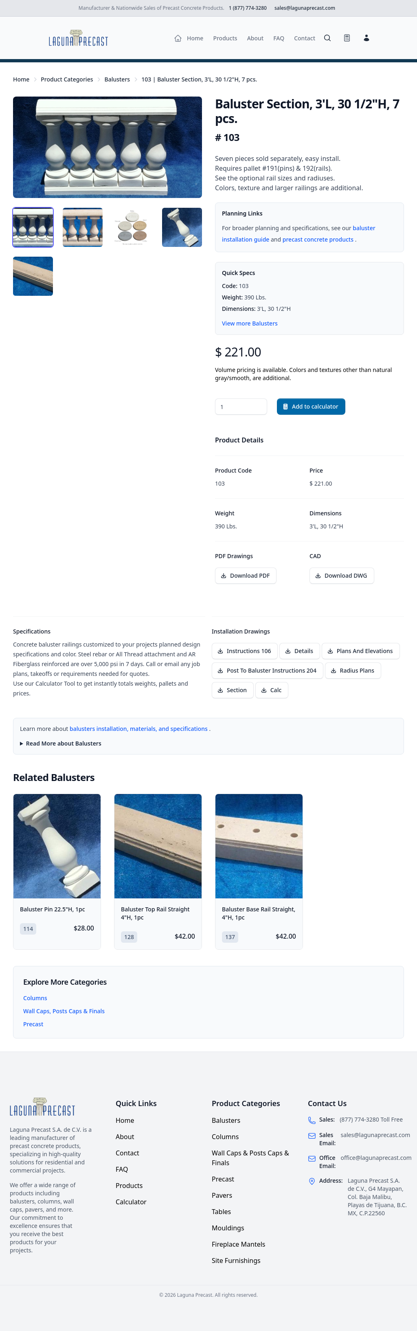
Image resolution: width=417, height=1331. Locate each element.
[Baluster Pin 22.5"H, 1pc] (57, 846)
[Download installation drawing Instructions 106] (245, 651)
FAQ (122, 1169)
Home (21, 79)
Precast (33, 1024)
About (125, 1136)
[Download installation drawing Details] (299, 651)
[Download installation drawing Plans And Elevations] (361, 651)
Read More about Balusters (63, 743)
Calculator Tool (56, 683)
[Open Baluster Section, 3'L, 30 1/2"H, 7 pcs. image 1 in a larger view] (107, 147)
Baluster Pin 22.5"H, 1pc (52, 909)
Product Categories (67, 79)
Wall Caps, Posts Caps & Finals (64, 1011)
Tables (221, 1211)
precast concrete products (319, 239)
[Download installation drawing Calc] (272, 690)
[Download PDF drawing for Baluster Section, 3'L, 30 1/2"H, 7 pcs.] (246, 576)
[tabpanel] (107, 147)
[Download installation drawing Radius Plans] (353, 670)
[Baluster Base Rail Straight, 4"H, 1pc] (259, 846)
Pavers (222, 1195)
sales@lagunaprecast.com (375, 1135)
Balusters (117, 79)
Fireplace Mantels (239, 1244)
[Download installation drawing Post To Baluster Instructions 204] (267, 670)
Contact (127, 1152)
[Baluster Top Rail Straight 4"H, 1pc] (158, 846)
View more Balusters (250, 323)
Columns (35, 998)
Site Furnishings (236, 1260)
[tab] (33, 227)
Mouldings (228, 1227)
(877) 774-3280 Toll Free (371, 1119)
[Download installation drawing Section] (233, 690)
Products (129, 1185)
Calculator (131, 1201)
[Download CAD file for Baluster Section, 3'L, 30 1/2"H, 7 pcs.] (341, 576)
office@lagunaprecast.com (376, 1158)
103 (199, 79)
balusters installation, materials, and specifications (139, 729)
